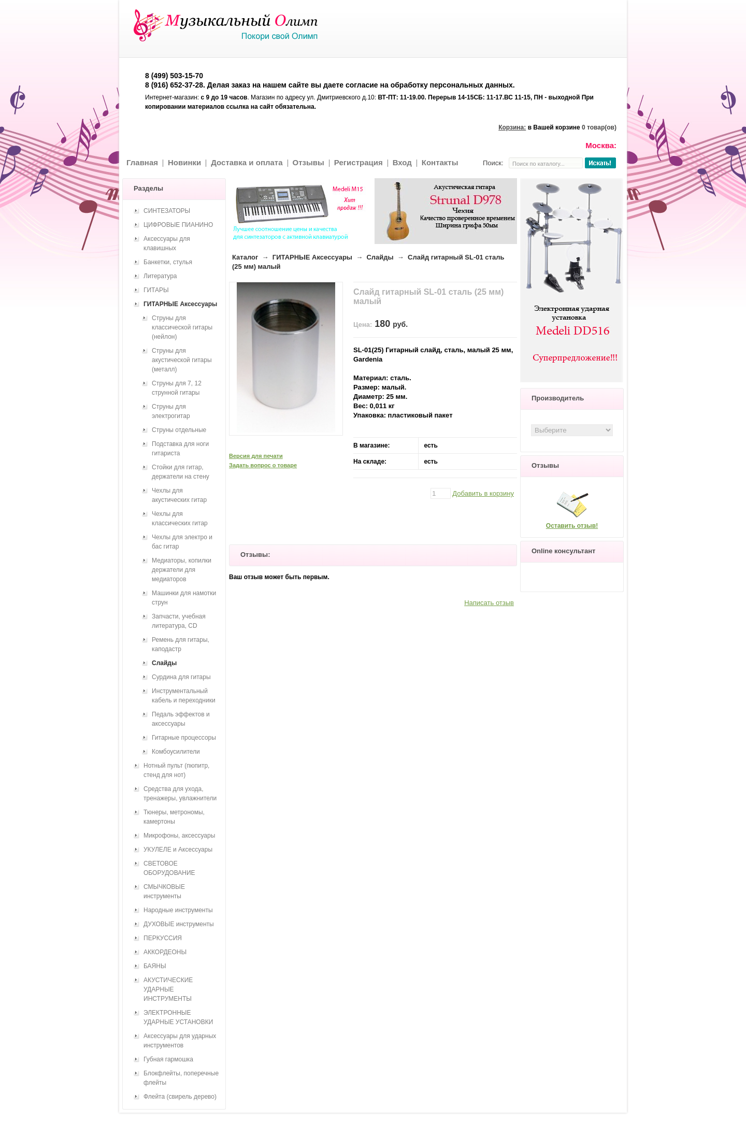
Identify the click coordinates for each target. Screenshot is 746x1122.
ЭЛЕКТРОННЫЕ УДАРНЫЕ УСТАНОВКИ (178, 1017)
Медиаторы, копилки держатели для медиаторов (181, 570)
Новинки (184, 162)
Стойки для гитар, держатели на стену (180, 472)
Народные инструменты (178, 910)
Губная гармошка (168, 1059)
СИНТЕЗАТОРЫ (167, 210)
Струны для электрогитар (171, 411)
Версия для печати (256, 456)
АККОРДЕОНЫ (165, 952)
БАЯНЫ (155, 966)
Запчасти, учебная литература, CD (179, 621)
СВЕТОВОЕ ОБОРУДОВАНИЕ (169, 868)
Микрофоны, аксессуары (179, 835)
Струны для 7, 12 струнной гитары (177, 388)
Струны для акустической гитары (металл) (182, 360)
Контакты (440, 162)
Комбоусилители (176, 751)
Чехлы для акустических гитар (179, 495)
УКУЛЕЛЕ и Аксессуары (178, 849)
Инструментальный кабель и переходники (184, 695)
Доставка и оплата (246, 162)
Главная (142, 162)
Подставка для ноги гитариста (180, 448)
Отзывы (308, 162)
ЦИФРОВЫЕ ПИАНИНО (178, 224)
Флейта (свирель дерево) (180, 1096)
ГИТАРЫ (156, 290)
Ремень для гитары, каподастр (180, 644)
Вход (402, 162)
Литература (160, 276)
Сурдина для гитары (181, 677)
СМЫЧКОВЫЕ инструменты (164, 891)
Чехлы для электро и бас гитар (182, 542)
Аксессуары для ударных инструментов (180, 1040)
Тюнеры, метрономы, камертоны (174, 817)
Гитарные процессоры (184, 737)
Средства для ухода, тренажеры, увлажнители (180, 793)
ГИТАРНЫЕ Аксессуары (312, 257)
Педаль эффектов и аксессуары (181, 719)
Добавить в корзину (483, 493)
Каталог (245, 257)
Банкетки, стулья (168, 262)
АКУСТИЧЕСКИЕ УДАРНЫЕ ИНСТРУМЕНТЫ (168, 989)
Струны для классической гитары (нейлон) (182, 327)
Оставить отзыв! (572, 525)
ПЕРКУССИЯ (163, 938)
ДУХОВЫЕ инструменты (179, 924)
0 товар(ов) (599, 127)
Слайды (379, 257)
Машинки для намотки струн (184, 597)
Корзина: (512, 127)
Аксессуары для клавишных (167, 243)
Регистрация (358, 162)
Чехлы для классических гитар (180, 518)
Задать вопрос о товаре (263, 465)
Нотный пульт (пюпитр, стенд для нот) (176, 770)
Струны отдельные (179, 430)
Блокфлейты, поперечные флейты (181, 1078)
